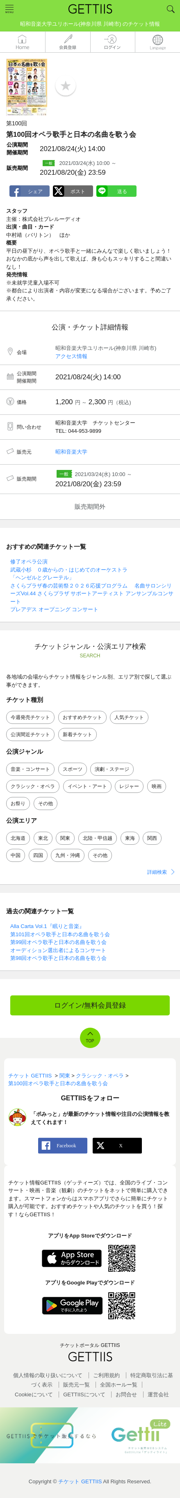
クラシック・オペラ (33, 786)
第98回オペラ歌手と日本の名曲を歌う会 (58, 958)
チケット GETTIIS (80, 1481)
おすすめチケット (82, 717)
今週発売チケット (30, 717)
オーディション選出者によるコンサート (58, 950)
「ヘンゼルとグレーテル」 (42, 577)
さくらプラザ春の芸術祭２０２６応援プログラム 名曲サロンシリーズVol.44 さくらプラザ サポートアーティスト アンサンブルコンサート (91, 594)
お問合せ (126, 1394)
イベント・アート (87, 786)
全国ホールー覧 (118, 1385)
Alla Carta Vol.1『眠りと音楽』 (47, 926)
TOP (90, 1041)
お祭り (18, 803)
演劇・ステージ (112, 769)
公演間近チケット (30, 734)
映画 (157, 786)
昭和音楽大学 (71, 452)
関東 (65, 838)
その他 (45, 803)
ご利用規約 (106, 1375)
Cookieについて (33, 1394)
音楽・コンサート (30, 769)
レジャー (129, 786)
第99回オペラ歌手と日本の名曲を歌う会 (58, 942)
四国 (38, 855)
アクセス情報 (71, 356)
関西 (152, 838)
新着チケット (77, 734)
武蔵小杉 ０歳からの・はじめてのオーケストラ (69, 570)
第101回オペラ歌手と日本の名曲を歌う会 (60, 934)
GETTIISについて (84, 1394)
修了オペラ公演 (29, 562)
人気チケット (129, 717)
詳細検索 (157, 872)
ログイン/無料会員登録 (90, 1005)
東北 (43, 838)
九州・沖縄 (67, 855)
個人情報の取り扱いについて (47, 1375)
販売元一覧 (76, 1385)
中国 (16, 855)
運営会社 (158, 1394)
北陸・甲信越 (97, 838)
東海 (130, 838)
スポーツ (72, 769)
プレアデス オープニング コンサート (54, 609)
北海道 (18, 838)
